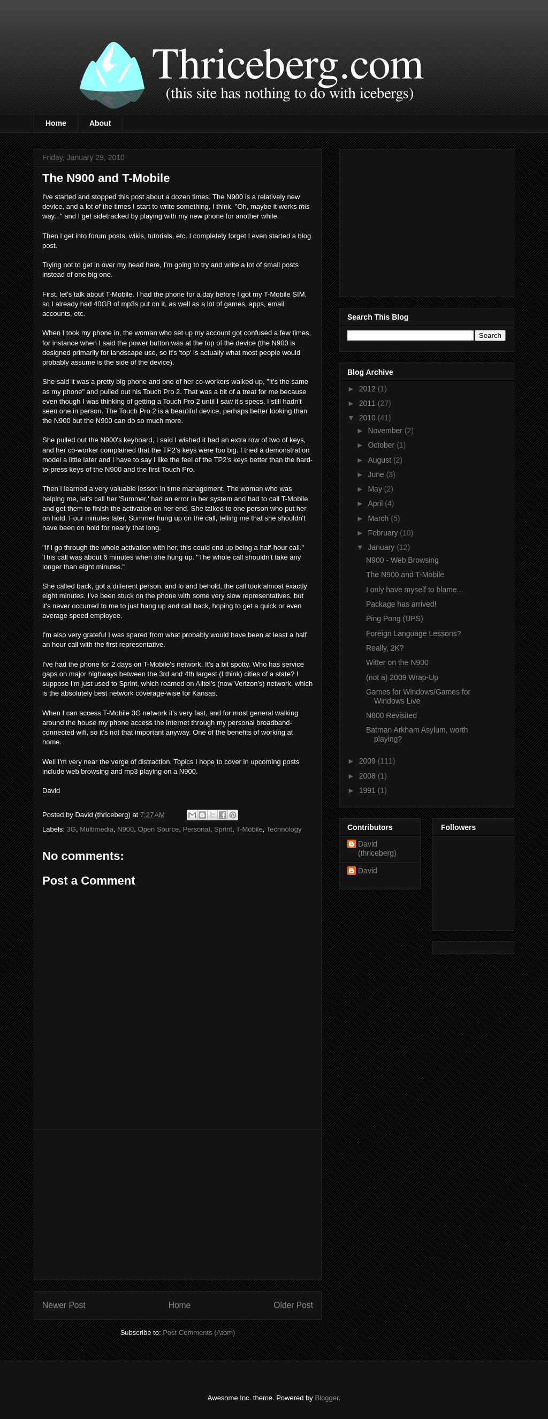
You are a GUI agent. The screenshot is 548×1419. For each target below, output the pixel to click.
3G (71, 829)
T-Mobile (249, 829)
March (379, 518)
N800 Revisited (391, 715)
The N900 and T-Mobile (405, 574)
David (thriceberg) (377, 848)
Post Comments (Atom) (199, 1333)
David (367, 870)
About (100, 123)
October (382, 445)
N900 (125, 829)
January (382, 547)
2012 (368, 388)
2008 (368, 776)
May (376, 489)
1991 (368, 790)
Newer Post (64, 1305)
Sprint (223, 829)
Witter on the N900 (397, 662)
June (377, 474)
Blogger (326, 1398)
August (380, 460)
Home (55, 123)
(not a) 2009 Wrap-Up (402, 677)
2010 (368, 417)
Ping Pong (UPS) (394, 618)
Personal (196, 829)
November (386, 430)
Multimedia (96, 829)
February (384, 533)
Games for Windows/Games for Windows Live (418, 696)
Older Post (293, 1305)
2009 (368, 761)
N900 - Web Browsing (402, 560)
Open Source (158, 829)
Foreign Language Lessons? (413, 633)
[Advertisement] (177, 1205)
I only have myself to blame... (414, 589)
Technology (284, 829)
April (376, 503)
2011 (368, 403)
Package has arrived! (401, 604)
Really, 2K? (385, 648)
